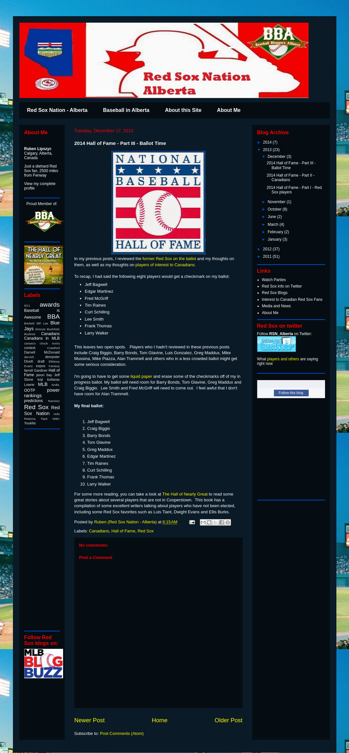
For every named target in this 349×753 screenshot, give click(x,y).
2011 (268, 256)
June (272, 216)
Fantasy (54, 366)
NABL (55, 385)
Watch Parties (274, 280)
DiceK (29, 361)
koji (40, 379)
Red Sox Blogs (275, 292)
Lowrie (29, 385)
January (274, 239)
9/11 (27, 305)
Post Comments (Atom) (122, 733)
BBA (53, 316)
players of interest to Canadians (165, 264)
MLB (43, 384)
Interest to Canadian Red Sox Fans (292, 299)
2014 (268, 142)
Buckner (30, 334)
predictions (33, 400)
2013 (268, 149)
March (273, 224)
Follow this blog (291, 393)
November (277, 202)
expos (40, 366)
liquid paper (141, 376)
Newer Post (89, 720)
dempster (52, 357)
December (277, 156)
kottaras (53, 379)
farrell (28, 370)
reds (57, 414)
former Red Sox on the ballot (169, 258)
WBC (56, 418)
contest (30, 348)
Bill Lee (42, 323)
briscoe (41, 329)
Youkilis (30, 423)
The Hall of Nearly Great (185, 494)
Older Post (229, 720)
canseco (30, 343)
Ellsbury (54, 361)
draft (41, 361)
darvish (29, 357)
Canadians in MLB (42, 338)
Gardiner (41, 370)
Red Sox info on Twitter (282, 286)
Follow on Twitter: (284, 334)
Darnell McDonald (42, 352)
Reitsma (30, 418)
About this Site (183, 110)
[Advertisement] (43, 529)
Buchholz (53, 329)
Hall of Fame (123, 531)
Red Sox (145, 531)
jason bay (44, 375)
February (275, 232)
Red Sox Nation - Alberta (57, 110)
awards (50, 304)
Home (160, 720)
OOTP (29, 390)
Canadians (99, 531)
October (274, 209)
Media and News (276, 306)
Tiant (43, 418)
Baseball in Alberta (126, 110)
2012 (268, 249)
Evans (28, 366)
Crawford (53, 348)
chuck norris (50, 343)
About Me (229, 110)
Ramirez (54, 401)
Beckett (29, 323)
